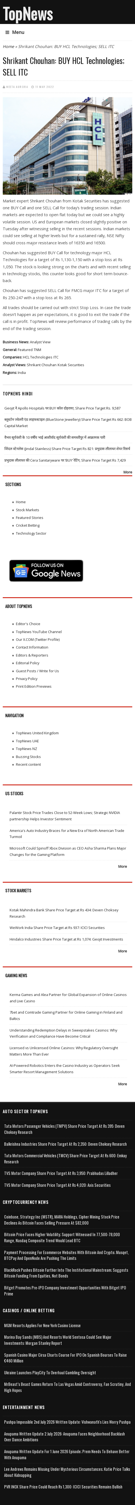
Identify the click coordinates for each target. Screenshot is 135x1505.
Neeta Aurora (17, 86)
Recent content (28, 764)
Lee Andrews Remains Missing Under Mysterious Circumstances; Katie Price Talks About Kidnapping (67, 1472)
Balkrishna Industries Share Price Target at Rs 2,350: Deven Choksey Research (65, 1144)
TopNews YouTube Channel (39, 631)
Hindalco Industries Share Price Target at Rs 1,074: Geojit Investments (66, 939)
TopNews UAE (27, 740)
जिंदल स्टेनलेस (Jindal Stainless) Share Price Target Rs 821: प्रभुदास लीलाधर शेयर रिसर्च (67, 448)
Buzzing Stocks (28, 756)
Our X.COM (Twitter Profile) (38, 639)
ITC (56, 357)
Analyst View (40, 341)
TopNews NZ (26, 748)
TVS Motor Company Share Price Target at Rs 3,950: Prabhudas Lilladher (61, 1173)
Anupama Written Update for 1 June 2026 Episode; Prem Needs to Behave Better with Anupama (67, 1454)
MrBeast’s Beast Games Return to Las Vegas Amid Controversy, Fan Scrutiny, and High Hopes (67, 1387)
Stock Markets (27, 509)
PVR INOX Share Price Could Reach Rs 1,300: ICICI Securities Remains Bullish (63, 1487)
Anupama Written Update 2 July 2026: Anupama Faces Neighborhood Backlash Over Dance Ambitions (64, 1437)
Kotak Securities (71, 364)
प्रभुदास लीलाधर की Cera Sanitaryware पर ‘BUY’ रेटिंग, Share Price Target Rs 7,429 (65, 460)
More (127, 472)
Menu (14, 32)
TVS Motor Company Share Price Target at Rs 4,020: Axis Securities (57, 1185)
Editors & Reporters (32, 655)
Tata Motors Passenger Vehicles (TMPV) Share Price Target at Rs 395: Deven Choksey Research (64, 1129)
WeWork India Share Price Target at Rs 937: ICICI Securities (57, 927)
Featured (25, 349)
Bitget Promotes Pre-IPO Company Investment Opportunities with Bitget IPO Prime (65, 1291)
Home (8, 46)
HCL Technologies (37, 357)
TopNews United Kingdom (37, 732)
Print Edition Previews (34, 686)
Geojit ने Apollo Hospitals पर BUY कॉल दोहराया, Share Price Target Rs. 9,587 (62, 408)
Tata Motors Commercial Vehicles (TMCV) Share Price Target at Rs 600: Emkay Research (65, 1158)
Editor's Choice (28, 623)
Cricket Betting (28, 525)
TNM (37, 349)
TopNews (28, 13)
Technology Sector (31, 533)
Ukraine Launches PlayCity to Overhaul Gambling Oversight (50, 1372)
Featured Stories (29, 517)
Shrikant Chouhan (42, 364)
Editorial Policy (27, 662)
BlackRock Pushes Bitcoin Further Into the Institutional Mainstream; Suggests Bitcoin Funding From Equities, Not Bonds (66, 1273)
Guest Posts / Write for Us (37, 670)
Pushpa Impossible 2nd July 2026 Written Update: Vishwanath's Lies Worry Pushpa (67, 1422)
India (22, 372)
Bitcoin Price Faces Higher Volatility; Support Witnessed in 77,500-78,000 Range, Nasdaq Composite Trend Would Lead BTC (62, 1237)
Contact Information (32, 647)
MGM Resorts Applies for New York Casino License (42, 1325)
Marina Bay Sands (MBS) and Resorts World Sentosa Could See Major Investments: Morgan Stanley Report (57, 1340)
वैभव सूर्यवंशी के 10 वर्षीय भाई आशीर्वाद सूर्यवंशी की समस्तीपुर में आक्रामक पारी (54, 437)
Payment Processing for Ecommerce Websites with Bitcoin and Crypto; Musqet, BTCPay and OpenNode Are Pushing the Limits (66, 1255)
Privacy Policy (26, 678)
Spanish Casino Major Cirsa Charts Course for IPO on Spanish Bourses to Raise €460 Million (65, 1358)
